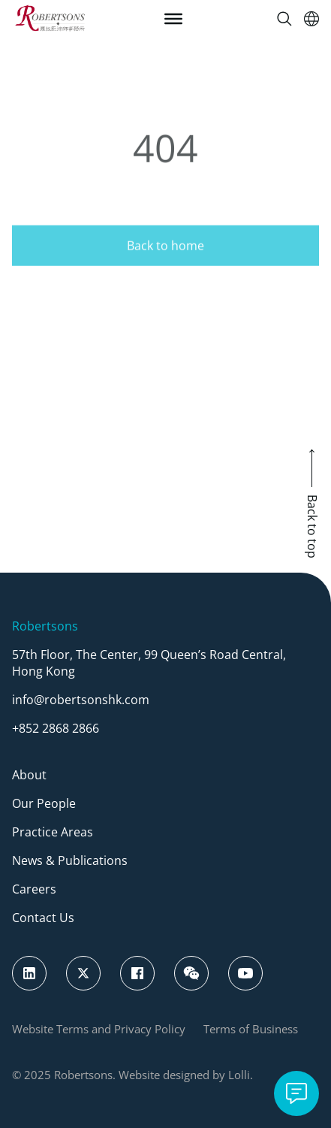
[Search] (284, 18)
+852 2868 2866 (55, 728)
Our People (44, 803)
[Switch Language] (311, 18)
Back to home (165, 264)
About (29, 775)
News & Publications (70, 860)
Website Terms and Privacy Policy (98, 1028)
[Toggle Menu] (173, 19)
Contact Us (43, 917)
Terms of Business (250, 1028)
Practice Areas (52, 832)
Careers (34, 889)
